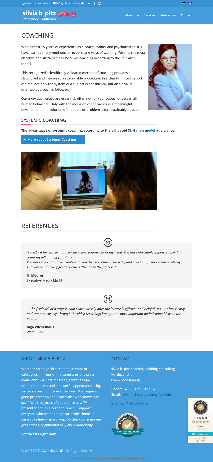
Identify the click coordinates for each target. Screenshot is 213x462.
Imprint (117, 403)
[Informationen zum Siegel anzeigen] (200, 439)
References (168, 15)
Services (149, 15)
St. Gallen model (141, 130)
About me (132, 15)
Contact (186, 15)
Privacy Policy (137, 403)
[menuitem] (184, 4)
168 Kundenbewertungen (200, 434)
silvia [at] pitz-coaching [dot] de (146, 394)
